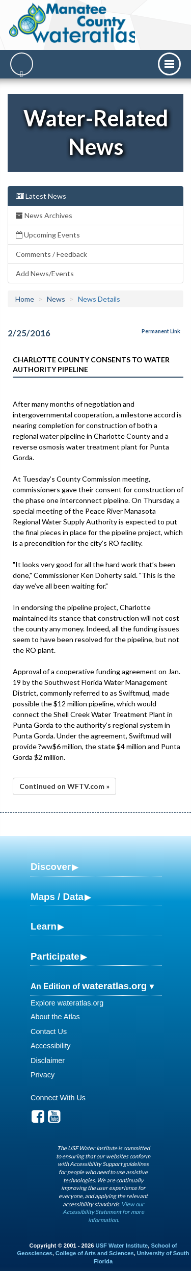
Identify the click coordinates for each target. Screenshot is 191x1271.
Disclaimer (48, 1060)
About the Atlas (55, 1017)
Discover (51, 866)
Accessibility (50, 1046)
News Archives (44, 215)
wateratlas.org (114, 986)
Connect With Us (58, 1098)
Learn (44, 926)
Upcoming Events (48, 234)
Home (24, 299)
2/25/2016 (29, 333)
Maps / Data (57, 896)
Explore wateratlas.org (67, 1003)
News (56, 299)
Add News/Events (45, 273)
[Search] (21, 63)
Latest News (41, 196)
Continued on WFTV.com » (64, 786)
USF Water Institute (122, 1245)
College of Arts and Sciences (95, 1253)
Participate (55, 956)
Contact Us (49, 1031)
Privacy (42, 1075)
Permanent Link (161, 331)
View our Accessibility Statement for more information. (103, 1212)
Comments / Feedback (51, 254)
